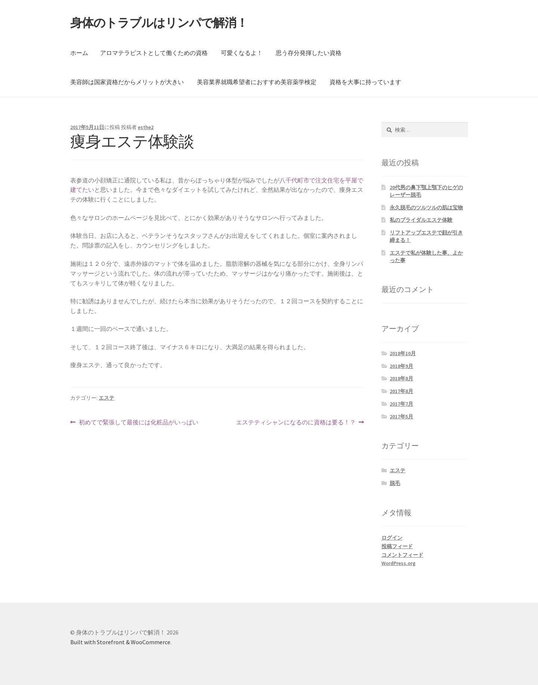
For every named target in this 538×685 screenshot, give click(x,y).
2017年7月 (401, 403)
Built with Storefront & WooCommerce (120, 642)
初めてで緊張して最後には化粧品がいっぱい (138, 422)
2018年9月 (401, 366)
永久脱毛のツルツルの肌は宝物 (426, 207)
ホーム (79, 52)
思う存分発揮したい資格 (308, 52)
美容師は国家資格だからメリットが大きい (127, 82)
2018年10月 (403, 353)
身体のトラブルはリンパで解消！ (159, 22)
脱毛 (395, 483)
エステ (106, 397)
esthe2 (146, 127)
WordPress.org (398, 563)
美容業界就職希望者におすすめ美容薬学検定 (256, 82)
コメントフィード (402, 555)
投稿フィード (397, 546)
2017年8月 (401, 391)
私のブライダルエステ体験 (421, 219)
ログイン (391, 537)
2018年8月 (401, 378)
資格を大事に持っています (365, 82)
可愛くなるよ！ (242, 52)
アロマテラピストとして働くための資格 (154, 52)
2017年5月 (401, 416)
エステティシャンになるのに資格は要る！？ (296, 422)
